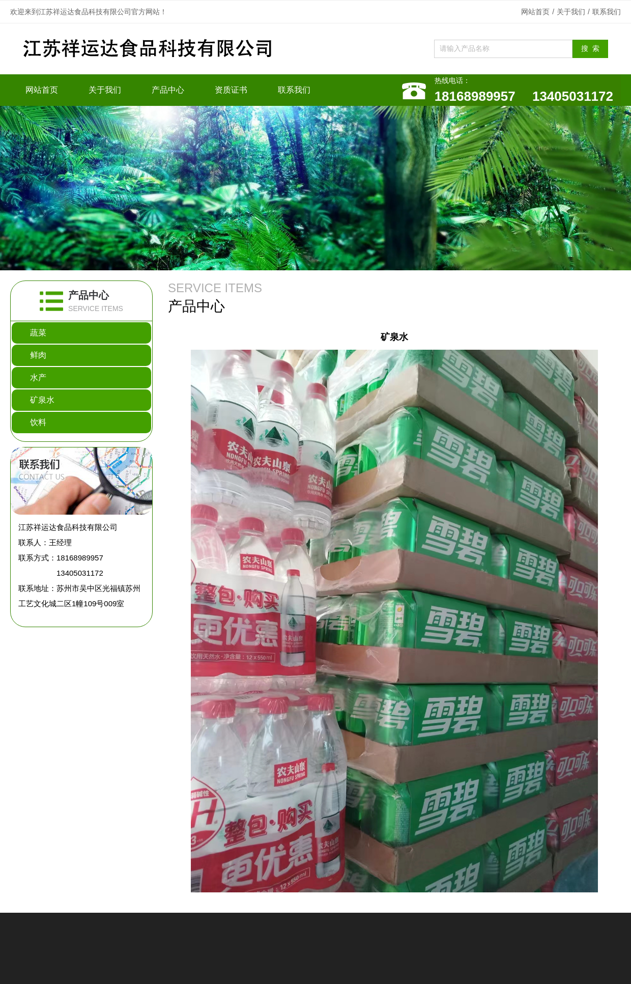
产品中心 (168, 90)
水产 (38, 377)
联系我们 (606, 12)
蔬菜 (38, 332)
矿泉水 (42, 400)
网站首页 (535, 12)
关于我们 (571, 12)
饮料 (38, 422)
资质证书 (231, 90)
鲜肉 (38, 355)
